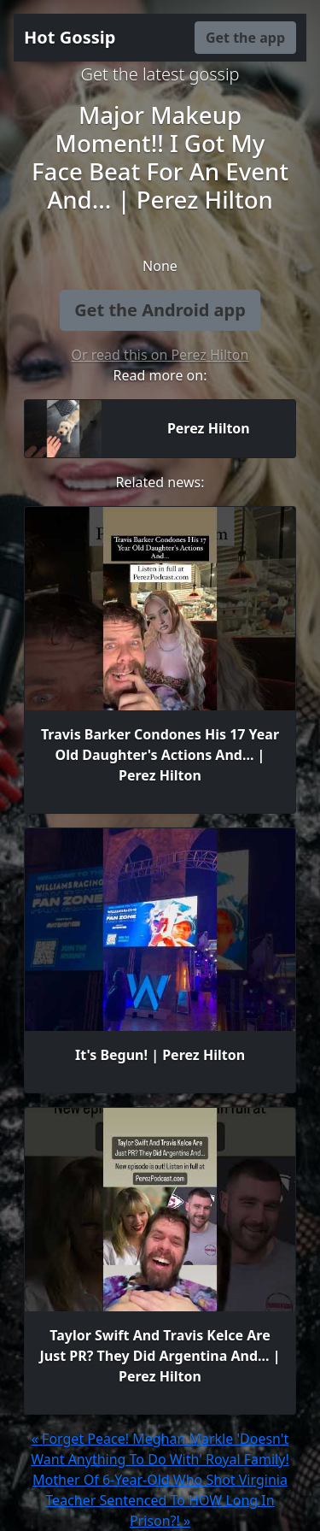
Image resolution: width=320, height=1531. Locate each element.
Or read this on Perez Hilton (160, 354)
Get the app (245, 37)
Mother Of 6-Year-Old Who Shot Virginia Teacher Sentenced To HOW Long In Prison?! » (160, 1500)
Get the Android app (160, 309)
